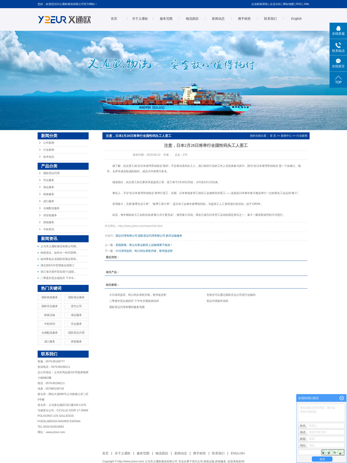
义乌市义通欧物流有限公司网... (59, 246)
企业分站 (275, 4)
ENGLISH (238, 453)
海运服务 (48, 187)
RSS (299, 4)
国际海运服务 (76, 297)
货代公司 (76, 306)
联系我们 (270, 18)
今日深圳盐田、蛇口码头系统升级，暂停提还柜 (144, 250)
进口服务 (48, 201)
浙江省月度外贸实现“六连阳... (58, 271)
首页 (114, 18)
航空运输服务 (174, 235)
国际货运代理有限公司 (151, 235)
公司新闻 (48, 142)
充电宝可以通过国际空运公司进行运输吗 (230, 294)
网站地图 (288, 4)
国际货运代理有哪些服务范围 (127, 307)
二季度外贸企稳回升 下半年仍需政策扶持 (134, 301)
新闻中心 (286, 135)
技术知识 (48, 156)
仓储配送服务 (51, 208)
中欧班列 (48, 229)
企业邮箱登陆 (259, 4)
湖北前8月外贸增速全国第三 (58, 265)
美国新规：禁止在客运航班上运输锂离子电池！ (144, 245)
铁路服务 (48, 194)
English (296, 18)
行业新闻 (48, 149)
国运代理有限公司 (126, 235)
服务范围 (166, 18)
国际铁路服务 (49, 297)
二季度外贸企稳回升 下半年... (58, 278)
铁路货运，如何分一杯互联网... (59, 252)
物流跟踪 (192, 18)
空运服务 (48, 180)
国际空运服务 (49, 306)
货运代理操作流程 (217, 301)
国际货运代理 (51, 173)
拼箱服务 (48, 222)
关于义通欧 (140, 18)
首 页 (273, 135)
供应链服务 (50, 215)
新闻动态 (218, 18)
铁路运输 (49, 315)
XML (307, 4)
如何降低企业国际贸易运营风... (59, 259)
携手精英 (244, 18)
